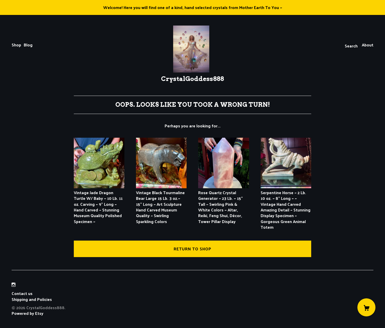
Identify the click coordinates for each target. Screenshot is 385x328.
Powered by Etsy (27, 313)
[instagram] (13, 284)
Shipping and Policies (32, 299)
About (367, 44)
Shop (16, 44)
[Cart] (366, 307)
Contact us (22, 293)
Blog (28, 44)
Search (351, 46)
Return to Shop (192, 248)
